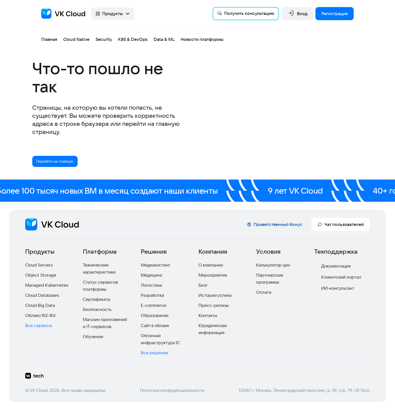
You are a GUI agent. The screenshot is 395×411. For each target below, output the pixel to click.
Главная (49, 39)
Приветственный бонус (274, 225)
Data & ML (164, 39)
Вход (297, 13)
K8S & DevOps (133, 39)
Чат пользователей (340, 225)
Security (103, 39)
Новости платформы (202, 39)
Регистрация (334, 13)
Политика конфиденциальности (172, 391)
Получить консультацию (245, 13)
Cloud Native (76, 39)
